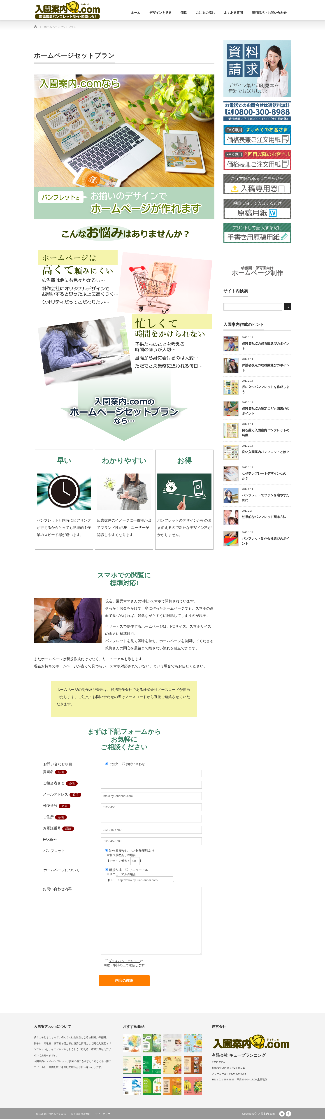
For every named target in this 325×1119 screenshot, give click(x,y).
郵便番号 (50, 806)
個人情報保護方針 (81, 1114)
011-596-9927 (226, 1079)
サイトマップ (102, 1114)
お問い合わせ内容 (57, 889)
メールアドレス (55, 794)
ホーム (135, 12)
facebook (288, 1114)
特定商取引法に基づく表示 (51, 1114)
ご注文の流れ (205, 12)
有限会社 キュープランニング (239, 1055)
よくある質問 (233, 12)
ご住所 (48, 817)
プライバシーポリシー (124, 961)
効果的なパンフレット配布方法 (264, 517)
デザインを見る (160, 12)
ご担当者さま (54, 783)
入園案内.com (266, 1113)
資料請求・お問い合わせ (269, 12)
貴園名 (48, 772)
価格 (184, 12)
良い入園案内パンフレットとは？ (265, 452)
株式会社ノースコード (161, 690)
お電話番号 (52, 828)
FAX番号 (50, 839)
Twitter (282, 1114)
